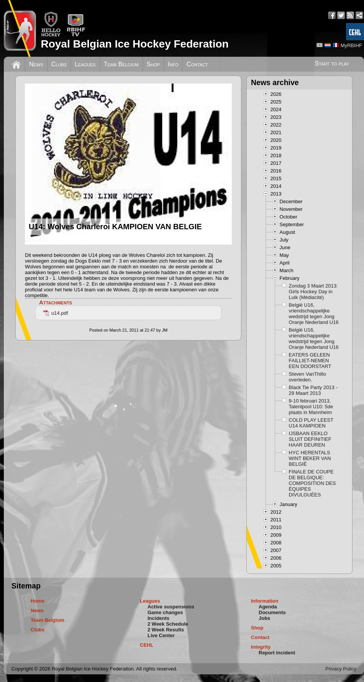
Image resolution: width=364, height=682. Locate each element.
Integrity (261, 647)
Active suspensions (171, 607)
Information (265, 601)
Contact (197, 64)
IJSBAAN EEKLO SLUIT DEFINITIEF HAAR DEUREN (310, 439)
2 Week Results (166, 630)
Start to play (332, 63)
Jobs (264, 618)
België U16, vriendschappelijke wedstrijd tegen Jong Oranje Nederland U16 (314, 313)
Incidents (158, 618)
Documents (272, 612)
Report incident (277, 653)
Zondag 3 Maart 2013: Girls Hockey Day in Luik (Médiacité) (313, 291)
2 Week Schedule (168, 624)
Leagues (85, 64)
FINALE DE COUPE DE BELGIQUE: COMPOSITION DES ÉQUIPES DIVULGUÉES (312, 483)
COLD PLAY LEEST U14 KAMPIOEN (311, 423)
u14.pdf (55, 313)
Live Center (161, 635)
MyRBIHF (351, 45)
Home (37, 601)
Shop (153, 64)
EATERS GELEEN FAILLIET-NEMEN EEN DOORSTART (310, 360)
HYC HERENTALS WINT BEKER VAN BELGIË (310, 458)
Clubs (59, 64)
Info (173, 64)
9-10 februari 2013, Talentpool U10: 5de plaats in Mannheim (311, 406)
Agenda (268, 607)
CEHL (146, 645)
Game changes (165, 612)
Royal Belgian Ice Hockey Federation (134, 44)
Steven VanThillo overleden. (307, 377)
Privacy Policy (340, 669)
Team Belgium (121, 64)
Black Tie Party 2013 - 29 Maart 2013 (313, 390)
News (36, 64)
